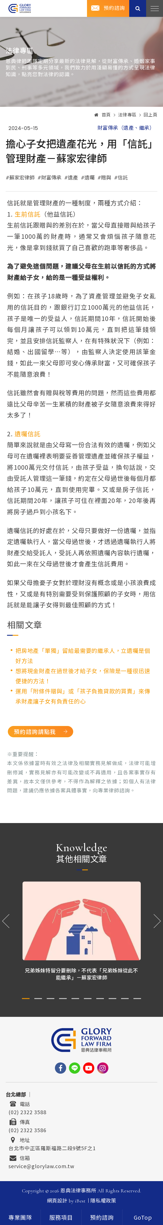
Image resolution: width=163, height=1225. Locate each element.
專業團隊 (20, 1218)
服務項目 (61, 1218)
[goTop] (142, 1217)
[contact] (102, 1217)
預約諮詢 (102, 1217)
